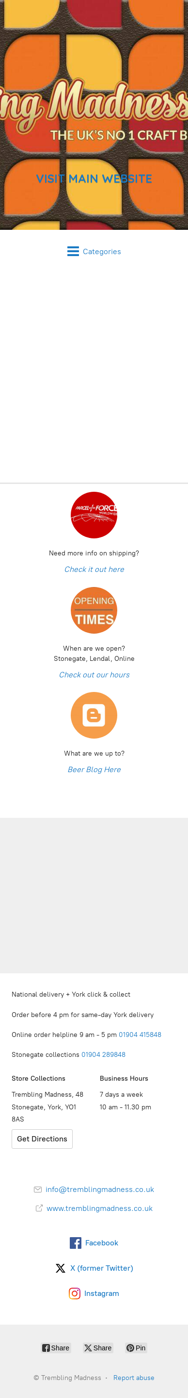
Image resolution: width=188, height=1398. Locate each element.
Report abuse (134, 1378)
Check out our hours (94, 674)
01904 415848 (141, 1035)
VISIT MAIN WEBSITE (94, 178)
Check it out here (94, 569)
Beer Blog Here (94, 769)
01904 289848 (103, 1055)
